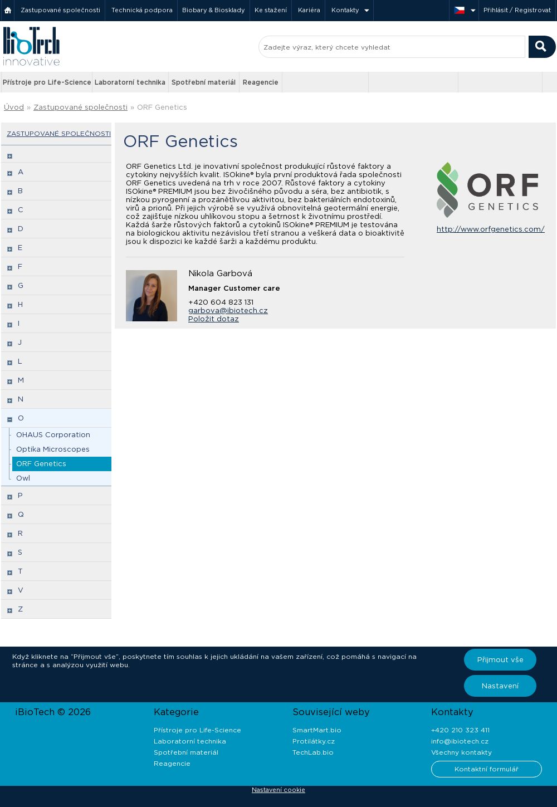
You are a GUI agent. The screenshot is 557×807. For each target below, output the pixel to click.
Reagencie (260, 82)
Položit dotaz (213, 319)
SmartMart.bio (316, 730)
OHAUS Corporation (53, 435)
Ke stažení (271, 10)
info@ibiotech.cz (459, 741)
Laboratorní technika (130, 82)
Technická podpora (142, 10)
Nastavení (500, 686)
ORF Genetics (162, 107)
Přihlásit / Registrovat (517, 10)
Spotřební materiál (204, 82)
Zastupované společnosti (60, 10)
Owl (23, 478)
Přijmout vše (500, 660)
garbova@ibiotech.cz (228, 310)
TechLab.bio (313, 752)
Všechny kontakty (461, 752)
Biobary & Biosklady (213, 10)
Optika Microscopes (53, 449)
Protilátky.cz (313, 741)
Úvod (14, 107)
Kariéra (309, 10)
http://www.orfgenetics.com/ (491, 229)
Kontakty (345, 10)
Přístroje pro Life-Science (47, 82)
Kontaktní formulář (487, 769)
